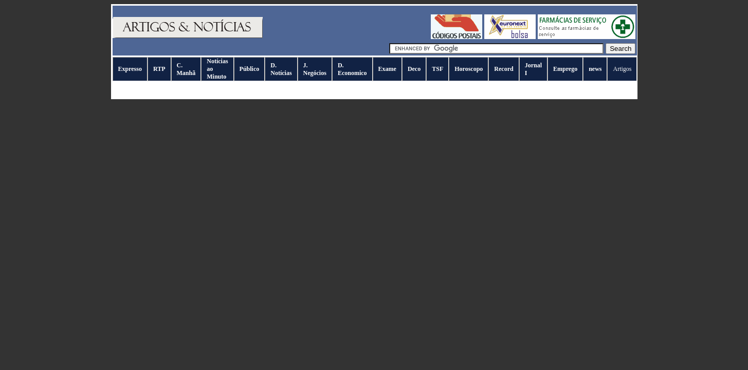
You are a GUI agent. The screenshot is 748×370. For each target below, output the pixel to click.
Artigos (622, 68)
